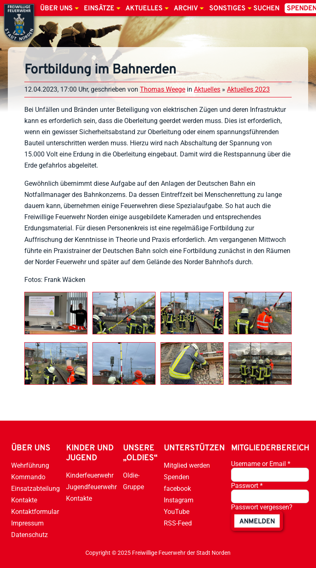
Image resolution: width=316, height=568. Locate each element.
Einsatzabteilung (35, 488)
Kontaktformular (35, 512)
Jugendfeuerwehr (91, 487)
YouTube (176, 512)
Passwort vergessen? (261, 507)
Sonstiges (227, 9)
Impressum (27, 523)
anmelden (257, 522)
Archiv (186, 9)
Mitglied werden (187, 465)
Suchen (266, 9)
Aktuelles (144, 9)
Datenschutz (29, 535)
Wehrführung (30, 465)
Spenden (176, 477)
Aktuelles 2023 (248, 89)
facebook (177, 488)
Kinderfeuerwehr (89, 475)
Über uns (56, 9)
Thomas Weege (162, 89)
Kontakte (24, 500)
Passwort (247, 486)
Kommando (28, 477)
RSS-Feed (178, 523)
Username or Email (260, 464)
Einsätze (99, 9)
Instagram (178, 500)
